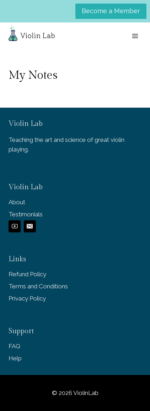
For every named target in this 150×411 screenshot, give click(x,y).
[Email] (30, 226)
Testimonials (26, 214)
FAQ (14, 346)
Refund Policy (27, 274)
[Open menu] (134, 35)
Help (15, 358)
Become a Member (111, 11)
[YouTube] (15, 226)
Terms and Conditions (38, 286)
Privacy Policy (27, 298)
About (17, 202)
